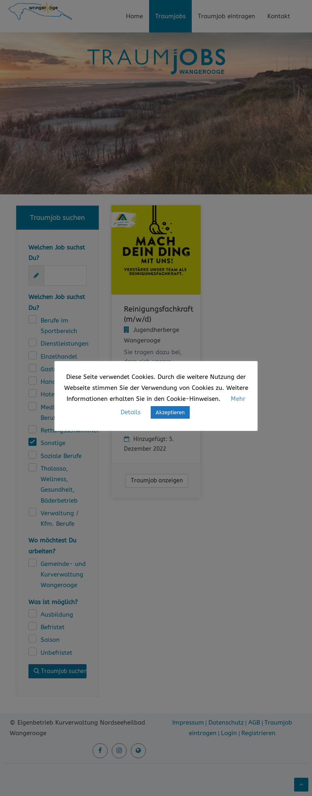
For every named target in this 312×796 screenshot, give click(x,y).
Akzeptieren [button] (170, 412)
